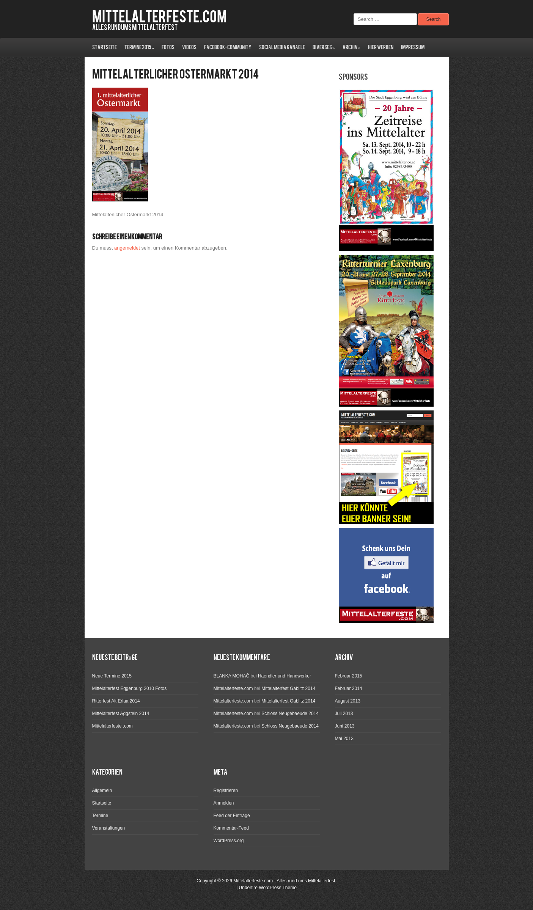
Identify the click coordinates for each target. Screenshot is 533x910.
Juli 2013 (344, 713)
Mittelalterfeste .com (112, 726)
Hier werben (380, 47)
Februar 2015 (348, 676)
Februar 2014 (348, 688)
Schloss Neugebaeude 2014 (290, 713)
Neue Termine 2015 (112, 676)
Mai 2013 (344, 738)
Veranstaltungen (108, 828)
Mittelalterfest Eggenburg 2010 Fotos (129, 688)
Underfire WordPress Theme (268, 887)
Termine (100, 815)
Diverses (324, 47)
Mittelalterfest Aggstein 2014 (120, 713)
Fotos (168, 47)
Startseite (104, 47)
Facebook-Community (228, 47)
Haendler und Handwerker (284, 676)
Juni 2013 (345, 726)
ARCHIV (352, 47)
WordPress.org (229, 840)
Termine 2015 (139, 47)
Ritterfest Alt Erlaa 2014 (116, 701)
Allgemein (102, 790)
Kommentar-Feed (231, 828)
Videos (189, 47)
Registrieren (226, 790)
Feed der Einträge (232, 815)
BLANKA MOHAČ (232, 676)
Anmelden (224, 803)
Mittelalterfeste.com (159, 17)
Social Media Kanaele (282, 47)
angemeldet (127, 248)
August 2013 (347, 701)
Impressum (413, 47)
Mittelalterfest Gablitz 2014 (288, 688)
